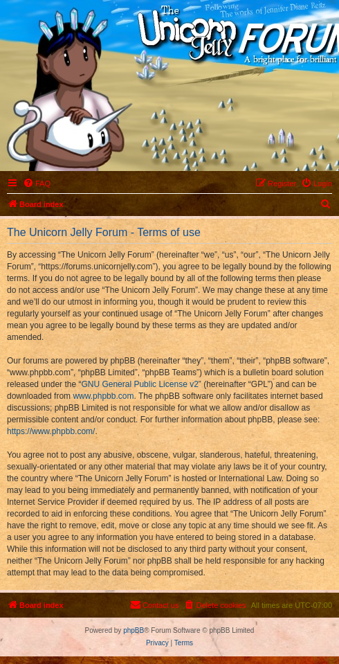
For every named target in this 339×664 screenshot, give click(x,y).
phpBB (133, 630)
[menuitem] (37, 183)
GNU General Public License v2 (139, 384)
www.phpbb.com (103, 396)
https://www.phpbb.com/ (51, 431)
